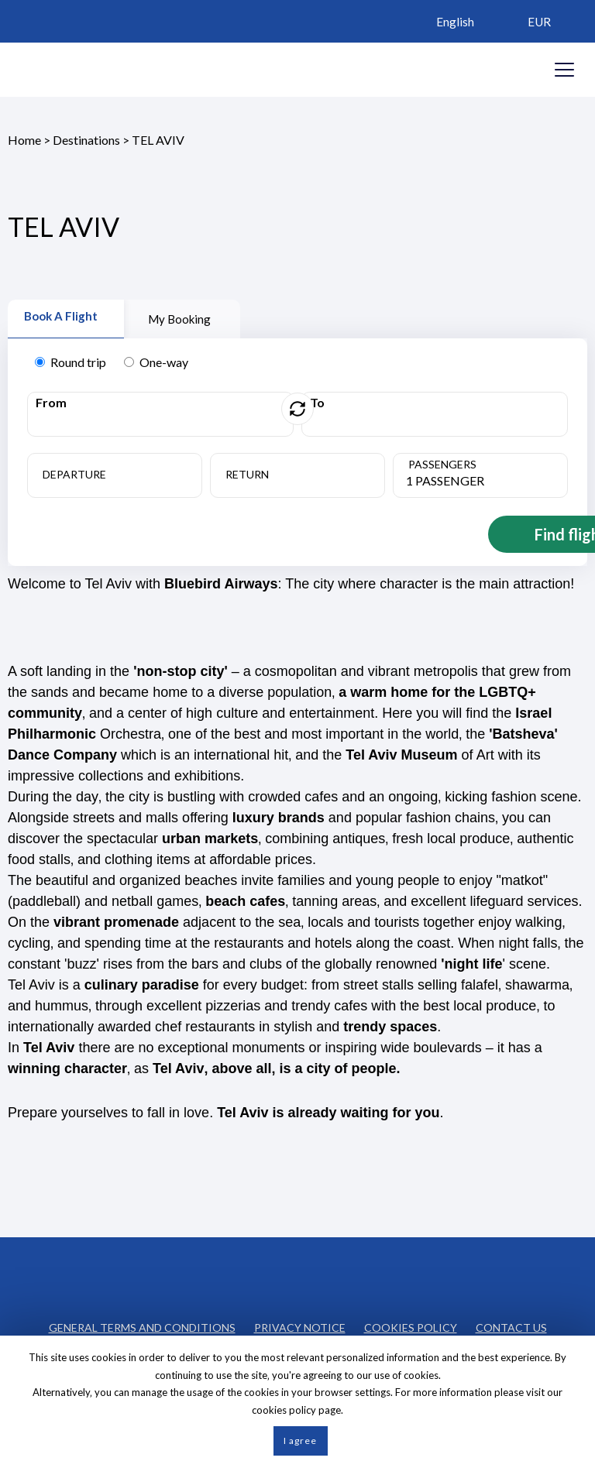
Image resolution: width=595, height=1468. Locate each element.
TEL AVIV (158, 139)
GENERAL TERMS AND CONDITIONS (142, 1325)
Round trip (70, 362)
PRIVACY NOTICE (300, 1325)
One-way (156, 362)
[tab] (66, 319)
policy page (315, 1410)
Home (24, 139)
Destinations (86, 139)
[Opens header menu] (564, 69)
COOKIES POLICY (410, 1325)
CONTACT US (511, 1325)
